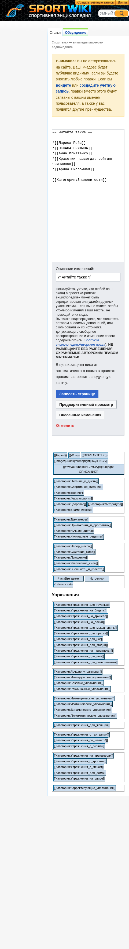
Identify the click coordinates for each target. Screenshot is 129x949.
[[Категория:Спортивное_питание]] (78, 486)
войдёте (63, 85)
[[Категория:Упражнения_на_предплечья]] (83, 650)
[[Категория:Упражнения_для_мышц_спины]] (85, 627)
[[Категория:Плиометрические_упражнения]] (85, 715)
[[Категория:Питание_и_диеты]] (76, 481)
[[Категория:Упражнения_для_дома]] (79, 772)
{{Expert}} (60, 455)
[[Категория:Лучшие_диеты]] (74, 530)
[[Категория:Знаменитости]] (73, 509)
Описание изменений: (75, 269)
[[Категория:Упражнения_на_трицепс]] (81, 616)
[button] (65, 425)
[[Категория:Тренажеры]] (71, 519)
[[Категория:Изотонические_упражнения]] (83, 704)
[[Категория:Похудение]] (71, 557)
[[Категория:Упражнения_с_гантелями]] (81, 734)
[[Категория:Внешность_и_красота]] (79, 569)
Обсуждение (75, 32)
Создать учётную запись (95, 2)
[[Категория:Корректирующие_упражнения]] (84, 788)
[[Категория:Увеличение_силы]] (76, 563)
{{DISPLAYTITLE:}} (95, 455)
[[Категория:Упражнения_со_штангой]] (81, 740)
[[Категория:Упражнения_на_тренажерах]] (83, 755)
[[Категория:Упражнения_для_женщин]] (81, 725)
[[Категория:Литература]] (105, 504)
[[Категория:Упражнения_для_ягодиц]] (81, 645)
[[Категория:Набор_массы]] (73, 546)
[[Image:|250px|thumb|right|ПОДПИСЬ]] (81, 460)
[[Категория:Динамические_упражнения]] (82, 709)
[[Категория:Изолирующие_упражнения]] (82, 677)
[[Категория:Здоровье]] (70, 504)
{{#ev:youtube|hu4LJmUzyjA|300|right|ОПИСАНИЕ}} (89, 469)
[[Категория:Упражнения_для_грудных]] (81, 604)
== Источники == (97, 578)
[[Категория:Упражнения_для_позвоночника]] (85, 662)
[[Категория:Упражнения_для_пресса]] (81, 633)
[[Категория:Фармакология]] (73, 498)
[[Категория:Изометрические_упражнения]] (84, 698)
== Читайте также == (68, 578)
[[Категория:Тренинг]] (69, 492)
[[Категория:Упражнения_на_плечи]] (79, 622)
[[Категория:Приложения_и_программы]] (82, 525)
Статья (55, 32)
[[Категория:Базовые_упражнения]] (78, 683)
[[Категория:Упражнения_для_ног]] (78, 639)
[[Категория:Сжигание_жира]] (74, 551)
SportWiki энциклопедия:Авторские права (80, 342)
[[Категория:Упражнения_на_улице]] (79, 778)
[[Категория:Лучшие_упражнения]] (78, 671)
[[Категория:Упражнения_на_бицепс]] (80, 610)
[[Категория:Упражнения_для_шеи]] (79, 656)
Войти (122, 2)
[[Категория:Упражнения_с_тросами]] (80, 761)
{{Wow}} (74, 455)
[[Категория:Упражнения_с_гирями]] (79, 746)
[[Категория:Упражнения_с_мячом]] (79, 766)
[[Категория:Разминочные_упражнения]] (82, 689)
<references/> (63, 584)
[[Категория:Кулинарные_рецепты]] (78, 536)
